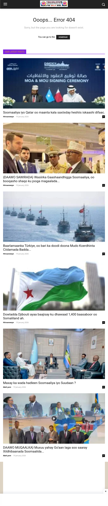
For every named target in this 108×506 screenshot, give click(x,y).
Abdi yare (7, 387)
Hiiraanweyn (8, 116)
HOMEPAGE (63, 37)
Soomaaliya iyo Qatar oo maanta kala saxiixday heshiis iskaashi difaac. (54, 112)
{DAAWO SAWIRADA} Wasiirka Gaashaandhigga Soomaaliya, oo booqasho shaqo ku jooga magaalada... (48, 179)
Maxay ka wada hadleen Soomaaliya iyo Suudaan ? (39, 383)
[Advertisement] (54, 483)
